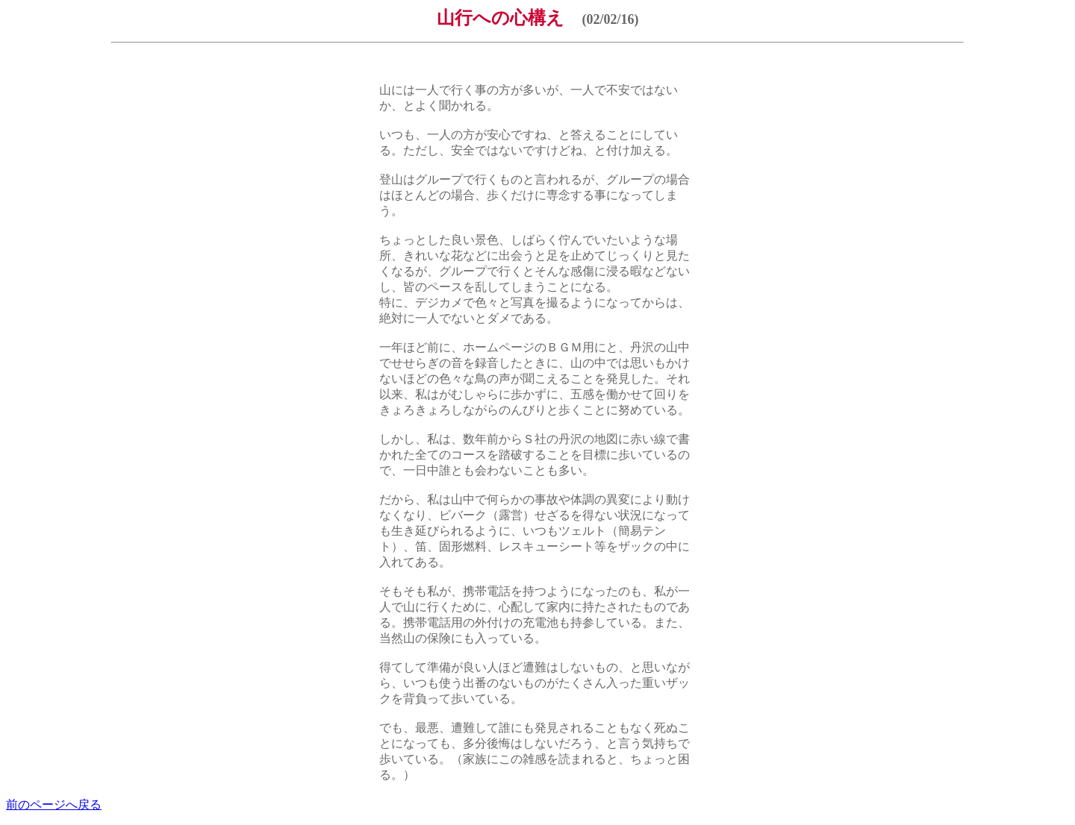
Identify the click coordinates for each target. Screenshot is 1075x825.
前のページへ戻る (54, 804)
